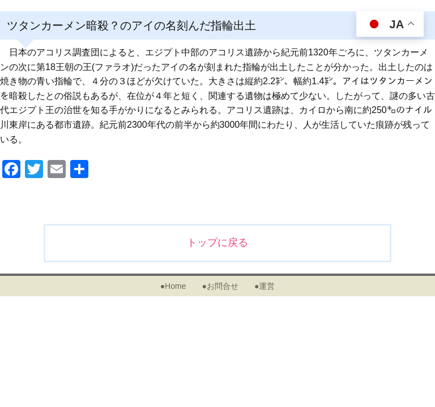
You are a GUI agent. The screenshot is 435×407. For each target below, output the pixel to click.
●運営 (264, 286)
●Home (173, 286)
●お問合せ (220, 286)
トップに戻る (217, 242)
